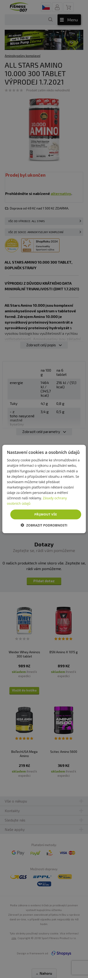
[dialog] (44, 489)
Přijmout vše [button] (45, 514)
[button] (44, 525)
